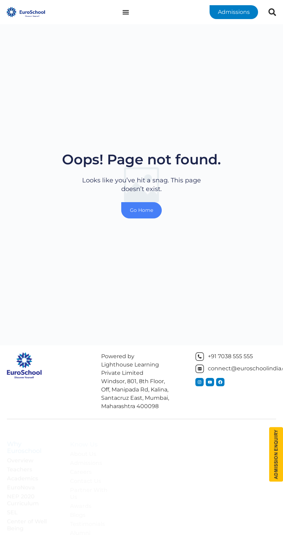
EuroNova (21, 482)
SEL (12, 507)
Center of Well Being (27, 519)
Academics (22, 473)
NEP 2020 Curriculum (23, 494)
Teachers (19, 464)
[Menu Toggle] (125, 12)
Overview (20, 455)
